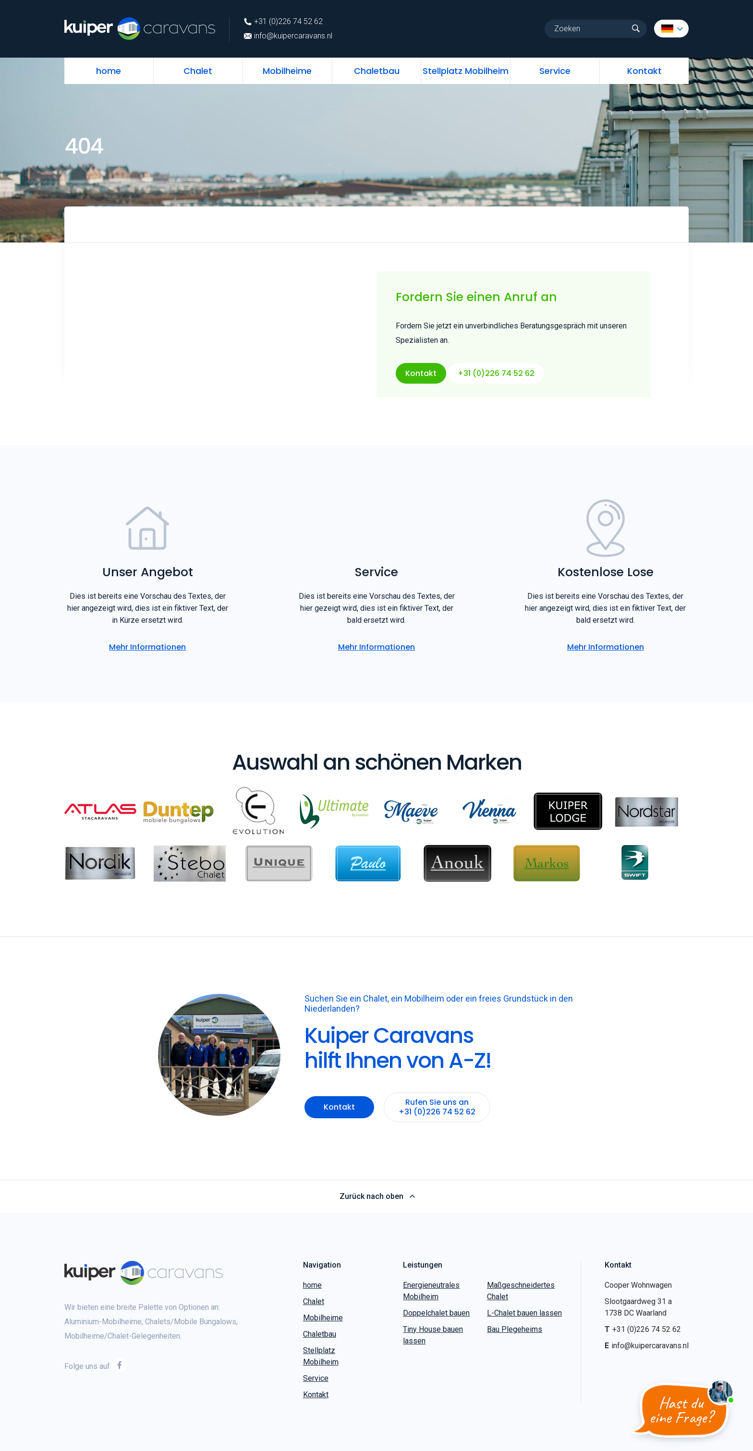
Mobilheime (287, 71)
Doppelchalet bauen (436, 1313)
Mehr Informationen (147, 647)
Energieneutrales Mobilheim (431, 1291)
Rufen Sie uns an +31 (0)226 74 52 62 (437, 1107)
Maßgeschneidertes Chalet (521, 1291)
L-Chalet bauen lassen (524, 1313)
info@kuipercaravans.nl (288, 36)
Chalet (197, 71)
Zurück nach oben (377, 1196)
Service (555, 71)
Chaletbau (377, 71)
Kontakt (644, 71)
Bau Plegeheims (514, 1329)
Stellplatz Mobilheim (466, 71)
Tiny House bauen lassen (433, 1335)
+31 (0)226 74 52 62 (283, 21)
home (108, 71)
